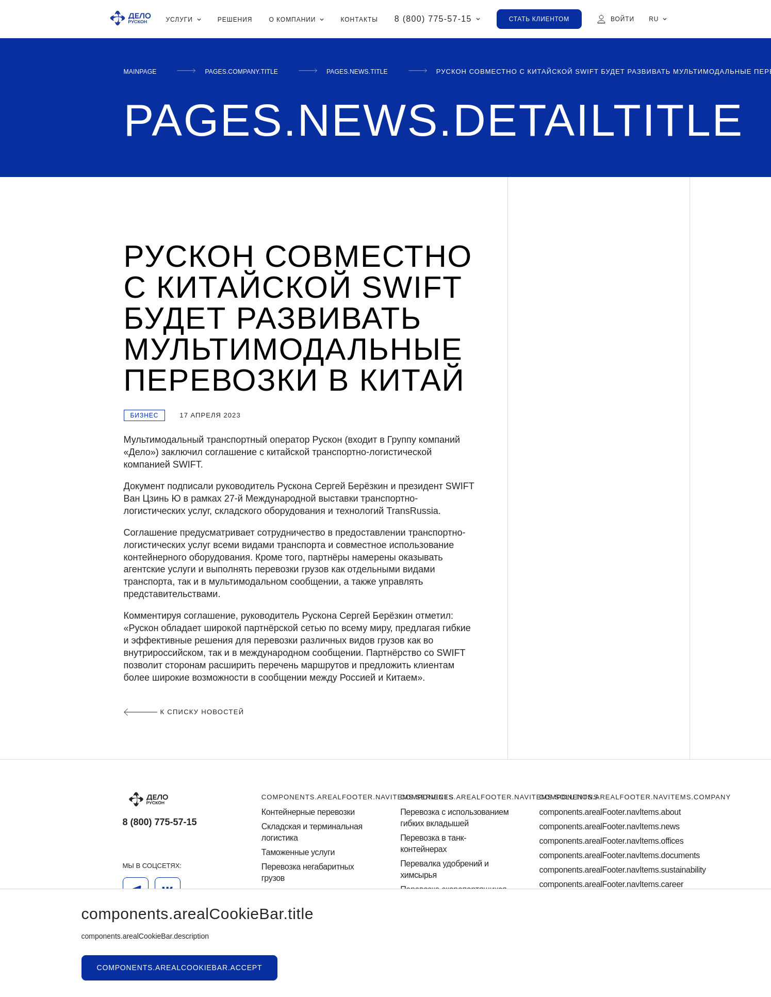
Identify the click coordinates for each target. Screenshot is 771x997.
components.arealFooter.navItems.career (593, 884)
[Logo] (177, 799)
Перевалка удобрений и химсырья (444, 869)
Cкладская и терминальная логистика (312, 832)
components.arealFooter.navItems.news (593, 826)
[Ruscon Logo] (130, 19)
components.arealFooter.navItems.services (357, 797)
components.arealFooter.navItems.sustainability (593, 869)
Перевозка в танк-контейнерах (433, 843)
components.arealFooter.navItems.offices (593, 841)
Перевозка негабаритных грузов (307, 872)
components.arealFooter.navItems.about (593, 812)
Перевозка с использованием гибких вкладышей (454, 818)
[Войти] (615, 19)
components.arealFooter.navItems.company (635, 797)
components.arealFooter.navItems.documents (593, 855)
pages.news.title (383, 71)
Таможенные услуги (298, 852)
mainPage (143, 71)
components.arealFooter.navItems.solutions (499, 797)
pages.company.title (254, 71)
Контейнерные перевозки (308, 812)
